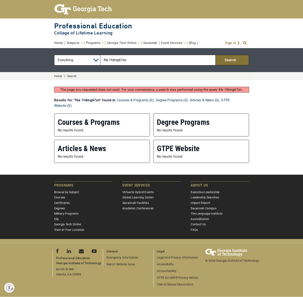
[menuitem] (59, 43)
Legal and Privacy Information (177, 257)
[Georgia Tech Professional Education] (151, 9)
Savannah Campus (203, 208)
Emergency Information (122, 257)
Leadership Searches (205, 197)
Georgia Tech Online (67, 224)
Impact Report (200, 203)
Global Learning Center (138, 197)
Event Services (136, 185)
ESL (56, 219)
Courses (59, 197)
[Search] (245, 43)
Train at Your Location (69, 229)
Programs (63, 185)
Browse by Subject (66, 192)
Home (58, 76)
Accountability (166, 271)
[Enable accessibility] (9, 288)
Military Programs (66, 213)
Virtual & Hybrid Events (138, 192)
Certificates (62, 203)
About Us (199, 185)
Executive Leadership (205, 192)
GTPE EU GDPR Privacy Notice (177, 277)
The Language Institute (206, 213)
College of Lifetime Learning (83, 33)
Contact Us (198, 224)
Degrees (59, 208)
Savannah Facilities (135, 203)
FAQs (194, 229)
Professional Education (93, 25)
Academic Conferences (137, 208)
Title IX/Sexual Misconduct (175, 284)
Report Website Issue (120, 264)
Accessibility (165, 264)
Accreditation (200, 219)
